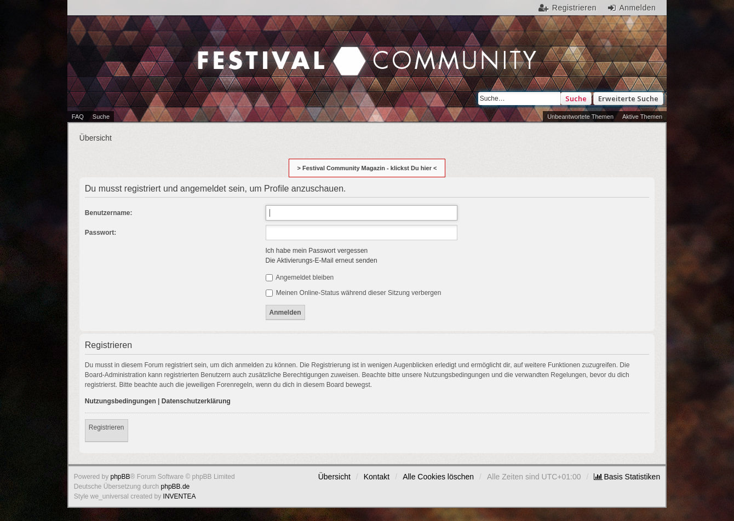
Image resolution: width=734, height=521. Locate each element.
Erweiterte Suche (628, 98)
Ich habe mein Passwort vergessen (317, 250)
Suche (576, 98)
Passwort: (100, 232)
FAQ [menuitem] (78, 116)
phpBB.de (175, 486)
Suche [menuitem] (101, 116)
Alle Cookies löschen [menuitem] (438, 476)
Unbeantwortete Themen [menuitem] (580, 116)
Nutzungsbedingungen (120, 401)
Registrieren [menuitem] (574, 7)
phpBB (120, 477)
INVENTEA (179, 496)
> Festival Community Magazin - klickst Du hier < (367, 168)
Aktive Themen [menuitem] (642, 116)
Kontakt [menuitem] (376, 476)
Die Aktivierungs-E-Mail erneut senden (321, 260)
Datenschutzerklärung (196, 401)
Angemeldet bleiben (300, 277)
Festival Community (273, 50)
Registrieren (106, 427)
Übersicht (334, 476)
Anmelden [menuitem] (637, 7)
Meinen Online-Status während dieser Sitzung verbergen (353, 293)
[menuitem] (627, 477)
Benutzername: (109, 213)
